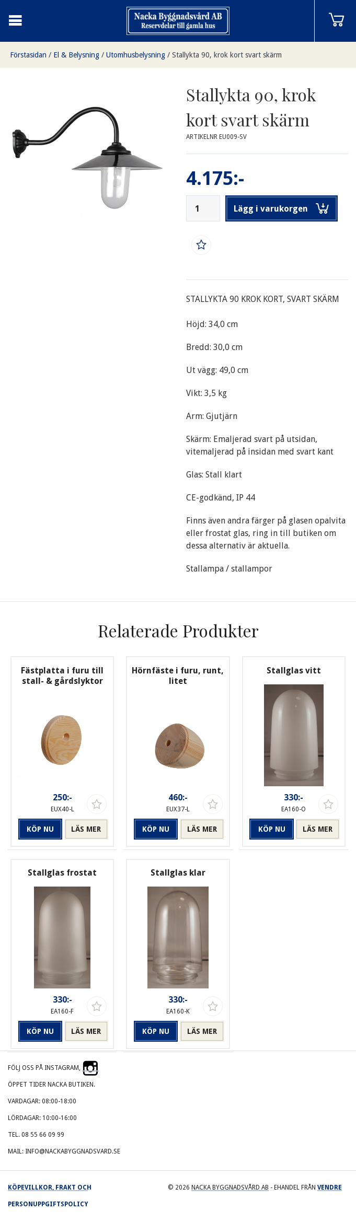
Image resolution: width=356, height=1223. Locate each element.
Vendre (329, 1187)
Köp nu (40, 829)
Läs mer (86, 829)
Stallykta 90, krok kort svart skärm (227, 55)
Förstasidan (28, 55)
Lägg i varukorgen (281, 208)
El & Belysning (76, 55)
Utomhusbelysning (135, 55)
